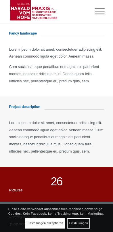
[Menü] (97, 11)
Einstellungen (78, 223)
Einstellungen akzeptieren (45, 223)
